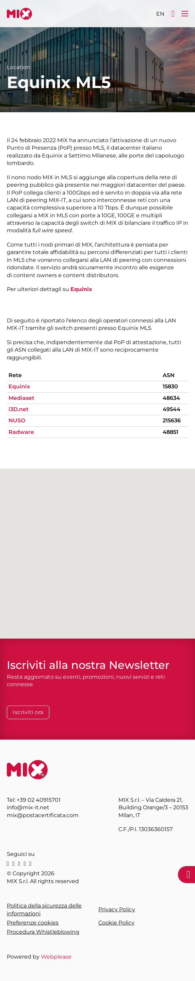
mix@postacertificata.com (43, 815)
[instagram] (19, 864)
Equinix (81, 289)
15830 (170, 386)
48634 (171, 398)
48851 (170, 432)
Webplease (56, 956)
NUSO (17, 420)
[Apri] (173, 14)
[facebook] (25, 864)
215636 (172, 420)
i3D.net (19, 409)
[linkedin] (8, 864)
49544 (171, 409)
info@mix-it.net (28, 807)
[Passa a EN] (160, 14)
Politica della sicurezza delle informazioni (44, 909)
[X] (14, 864)
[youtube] (30, 864)
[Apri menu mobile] (184, 13)
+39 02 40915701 (39, 800)
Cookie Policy (116, 922)
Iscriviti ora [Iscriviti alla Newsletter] (28, 712)
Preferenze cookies (33, 922)
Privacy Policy (116, 909)
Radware (21, 432)
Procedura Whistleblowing (43, 932)
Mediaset (21, 398)
